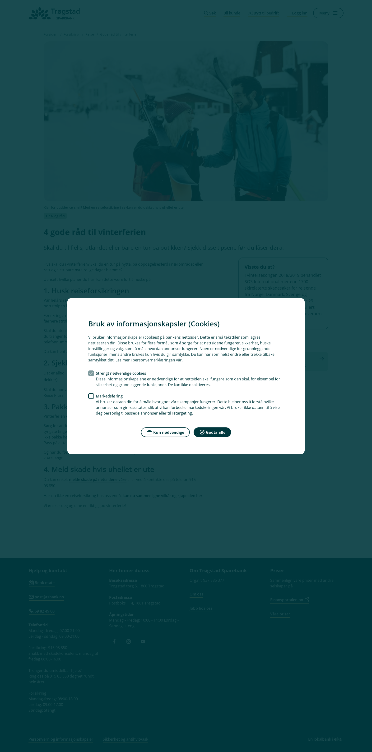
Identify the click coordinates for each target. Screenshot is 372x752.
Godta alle (212, 432)
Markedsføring (109, 395)
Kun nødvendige (165, 432)
